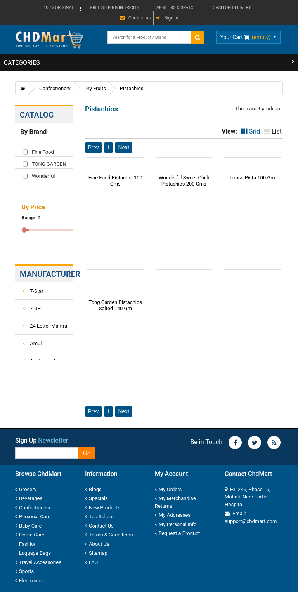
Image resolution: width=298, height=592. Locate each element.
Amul (32, 343)
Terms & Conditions (109, 535)
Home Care (29, 535)
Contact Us (99, 526)
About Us (97, 544)
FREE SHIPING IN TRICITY (114, 7)
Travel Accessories (38, 562)
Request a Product (177, 533)
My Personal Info (176, 524)
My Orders (168, 489)
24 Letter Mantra (45, 326)
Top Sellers (99, 516)
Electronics (29, 580)
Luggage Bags (33, 553)
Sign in (167, 18)
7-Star (33, 291)
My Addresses (173, 515)
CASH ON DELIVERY (232, 7)
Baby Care (28, 526)
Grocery (25, 489)
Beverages (28, 498)
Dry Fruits (95, 88)
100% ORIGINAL (58, 7)
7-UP (32, 308)
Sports (24, 571)
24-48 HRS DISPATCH (176, 7)
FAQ (91, 562)
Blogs (93, 489)
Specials (96, 498)
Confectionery (55, 88)
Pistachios (132, 88)
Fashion (26, 544)
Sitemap (96, 553)
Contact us (135, 18)
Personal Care (32, 516)
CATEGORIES (149, 62)
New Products (102, 507)
